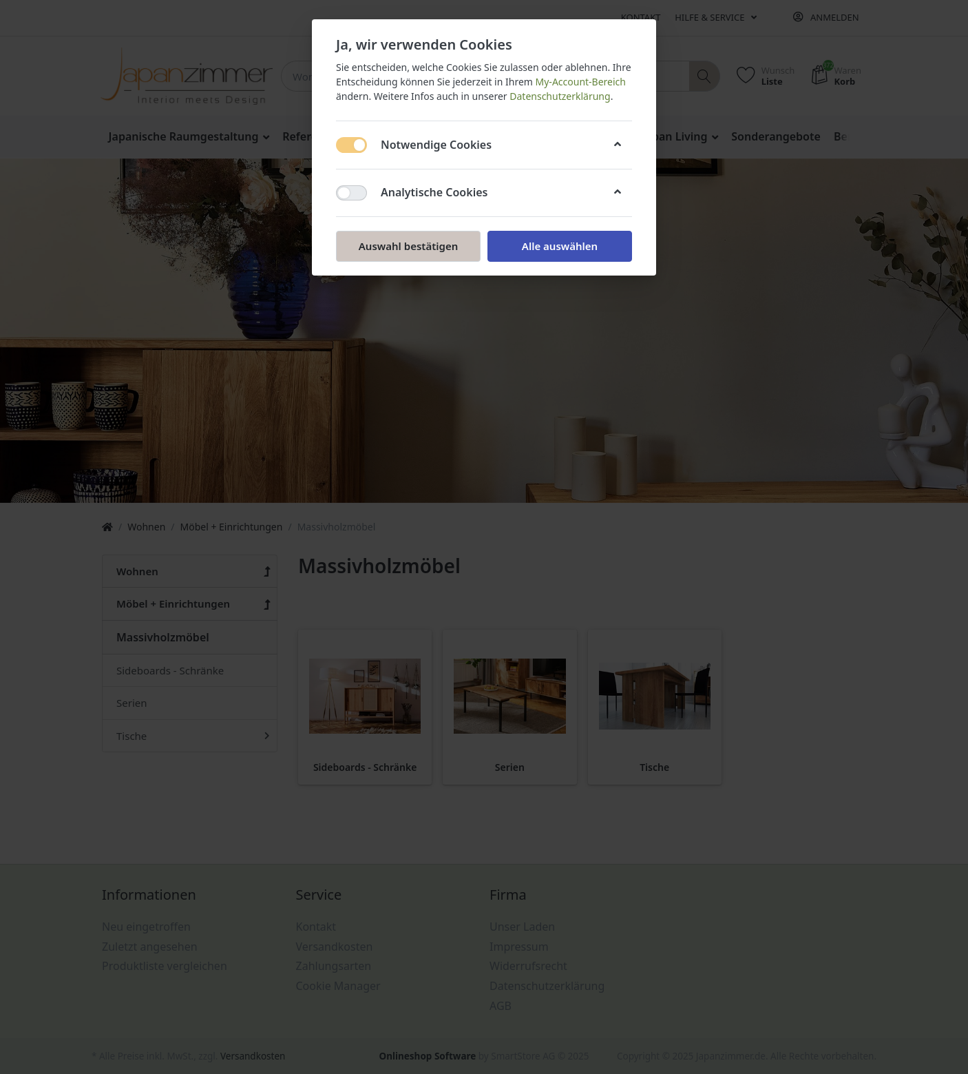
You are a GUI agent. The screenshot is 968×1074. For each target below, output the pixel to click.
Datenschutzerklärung (559, 96)
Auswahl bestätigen (408, 246)
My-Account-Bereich (581, 81)
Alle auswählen (560, 246)
